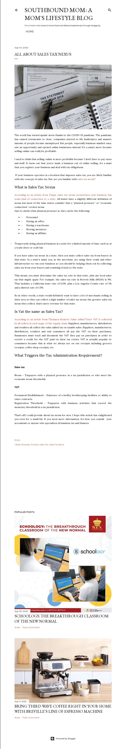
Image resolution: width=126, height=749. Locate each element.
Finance (34, 444)
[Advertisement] (63, 478)
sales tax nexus (85, 179)
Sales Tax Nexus (56, 444)
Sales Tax (43, 444)
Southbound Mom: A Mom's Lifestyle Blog (59, 14)
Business (26, 444)
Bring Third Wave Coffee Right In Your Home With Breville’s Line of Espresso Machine (63, 708)
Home (30, 31)
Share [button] (17, 440)
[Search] (110, 9)
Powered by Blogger (63, 739)
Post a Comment (31, 627)
